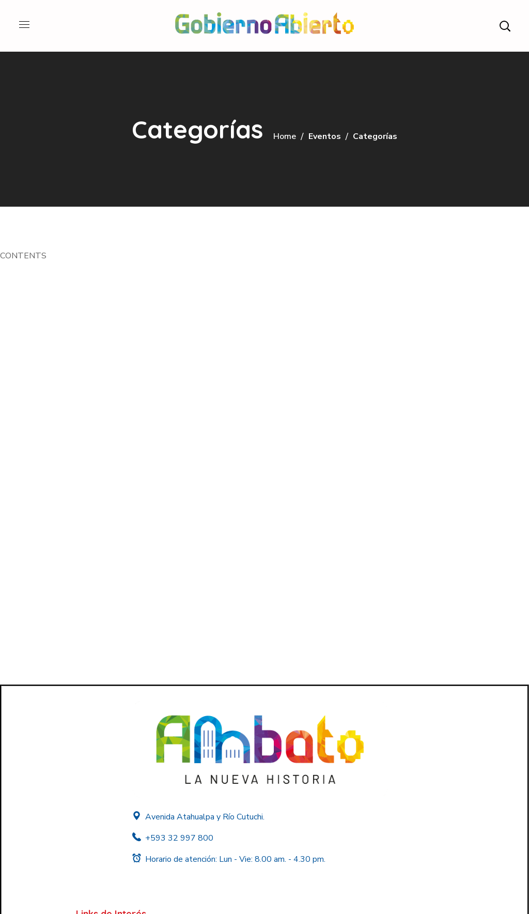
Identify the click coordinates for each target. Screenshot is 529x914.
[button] (505, 26)
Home (284, 136)
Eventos (324, 136)
